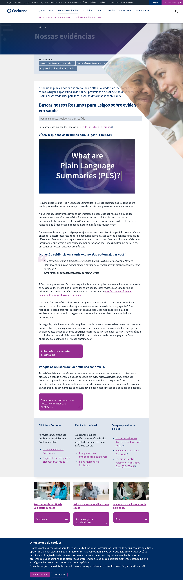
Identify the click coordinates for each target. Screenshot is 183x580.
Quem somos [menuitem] (46, 10)
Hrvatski (53, 2)
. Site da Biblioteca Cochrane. (95, 127)
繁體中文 (93, 2)
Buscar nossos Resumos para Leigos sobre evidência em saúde (90, 107)
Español (18, 2)
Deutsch (62, 2)
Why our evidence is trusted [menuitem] (91, 17)
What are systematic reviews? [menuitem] (55, 17)
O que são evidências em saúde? (58, 68)
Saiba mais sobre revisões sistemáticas (55, 353)
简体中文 (103, 2)
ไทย (85, 2)
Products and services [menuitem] (120, 10)
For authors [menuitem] (142, 10)
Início (41, 27)
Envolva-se (42, 519)
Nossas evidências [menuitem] (68, 10)
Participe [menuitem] (88, 10)
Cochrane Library (172, 2)
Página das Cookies (132, 566)
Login (155, 2)
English (9, 2)
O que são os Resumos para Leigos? (96, 63)
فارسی (26, 2)
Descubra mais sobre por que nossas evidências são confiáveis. (57, 403)
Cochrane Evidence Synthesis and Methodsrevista (128, 442)
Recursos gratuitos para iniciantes (86, 520)
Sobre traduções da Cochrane (121, 2)
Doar (118, 519)
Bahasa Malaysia (74, 2)
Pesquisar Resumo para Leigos (57, 63)
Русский (44, 2)
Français (35, 2)
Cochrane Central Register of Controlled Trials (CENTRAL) (127, 462)
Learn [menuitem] (100, 10)
